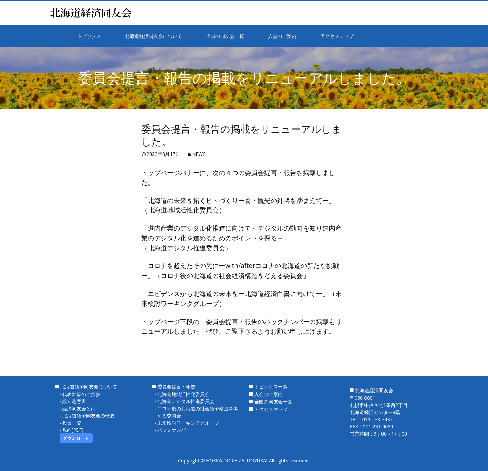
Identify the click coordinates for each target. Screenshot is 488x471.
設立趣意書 (74, 401)
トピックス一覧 (271, 386)
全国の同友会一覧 (273, 401)
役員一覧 (71, 423)
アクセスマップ (271, 409)
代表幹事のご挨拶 (81, 394)
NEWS (199, 154)
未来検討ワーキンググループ (188, 423)
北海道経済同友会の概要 (88, 415)
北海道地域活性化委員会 (183, 394)
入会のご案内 (268, 394)
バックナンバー (174, 430)
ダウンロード (76, 438)
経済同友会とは (79, 408)
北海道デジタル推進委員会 (185, 401)
